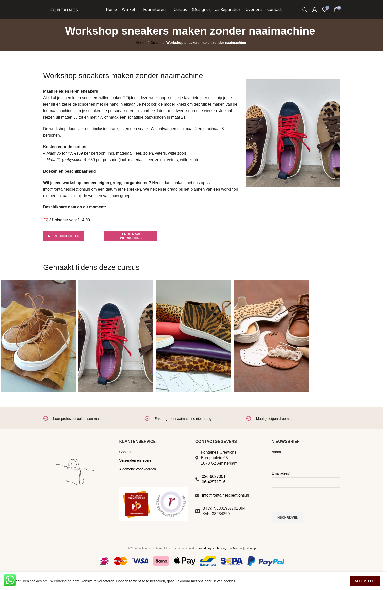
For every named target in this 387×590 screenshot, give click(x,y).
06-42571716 (213, 493)
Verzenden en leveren (136, 471)
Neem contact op (63, 246)
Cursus (156, 53)
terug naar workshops (131, 247)
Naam (276, 462)
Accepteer (365, 581)
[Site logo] (64, 15)
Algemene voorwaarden (137, 480)
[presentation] (309, 513)
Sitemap (250, 558)
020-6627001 (213, 487)
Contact (125, 462)
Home (141, 53)
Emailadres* (281, 484)
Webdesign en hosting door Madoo (220, 558)
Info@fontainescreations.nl (225, 506)
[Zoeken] (305, 15)
